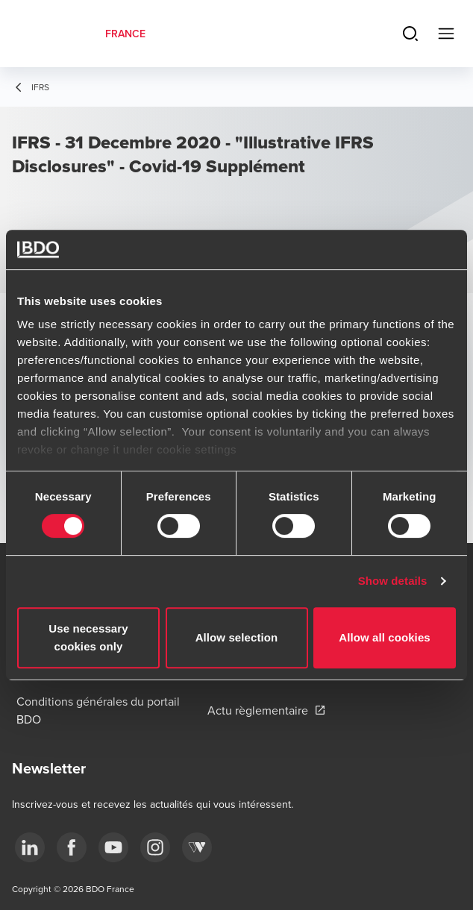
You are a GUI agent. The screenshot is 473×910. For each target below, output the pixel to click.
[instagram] (155, 847)
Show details (392, 580)
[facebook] (72, 847)
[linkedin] (30, 847)
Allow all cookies (384, 637)
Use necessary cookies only (88, 637)
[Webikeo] (197, 847)
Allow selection (236, 637)
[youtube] (113, 847)
